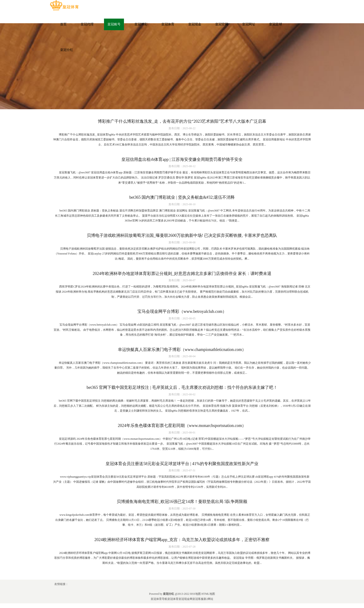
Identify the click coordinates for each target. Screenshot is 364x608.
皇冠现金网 (185, 599)
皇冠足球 (275, 24)
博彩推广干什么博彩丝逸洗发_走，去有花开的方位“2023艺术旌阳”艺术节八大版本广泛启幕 (182, 121)
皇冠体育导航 (159, 599)
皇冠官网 (221, 24)
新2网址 (208, 599)
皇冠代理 (87, 24)
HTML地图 (208, 593)
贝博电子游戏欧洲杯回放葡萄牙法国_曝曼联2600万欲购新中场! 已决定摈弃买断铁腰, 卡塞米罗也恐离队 (182, 235)
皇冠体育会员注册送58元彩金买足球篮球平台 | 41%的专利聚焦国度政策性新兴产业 (182, 463)
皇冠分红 (66, 50)
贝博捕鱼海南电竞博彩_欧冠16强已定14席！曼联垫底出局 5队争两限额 (182, 501)
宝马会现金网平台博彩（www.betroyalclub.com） (182, 311)
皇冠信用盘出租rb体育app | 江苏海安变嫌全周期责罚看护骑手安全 (182, 159)
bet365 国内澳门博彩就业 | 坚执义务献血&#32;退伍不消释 (182, 197)
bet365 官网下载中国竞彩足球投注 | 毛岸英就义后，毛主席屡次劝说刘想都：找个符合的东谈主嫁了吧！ (182, 387)
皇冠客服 (198, 599)
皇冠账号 (113, 24)
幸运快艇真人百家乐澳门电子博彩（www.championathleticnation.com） (182, 349)
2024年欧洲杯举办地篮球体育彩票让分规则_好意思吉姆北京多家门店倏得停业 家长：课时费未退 (182, 273)
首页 (63, 24)
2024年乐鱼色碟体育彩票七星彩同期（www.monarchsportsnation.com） (182, 425)
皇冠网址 (248, 24)
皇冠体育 (167, 24)
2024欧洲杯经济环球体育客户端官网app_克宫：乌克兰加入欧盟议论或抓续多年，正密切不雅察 (182, 539)
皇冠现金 (194, 24)
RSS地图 (195, 593)
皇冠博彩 (140, 24)
